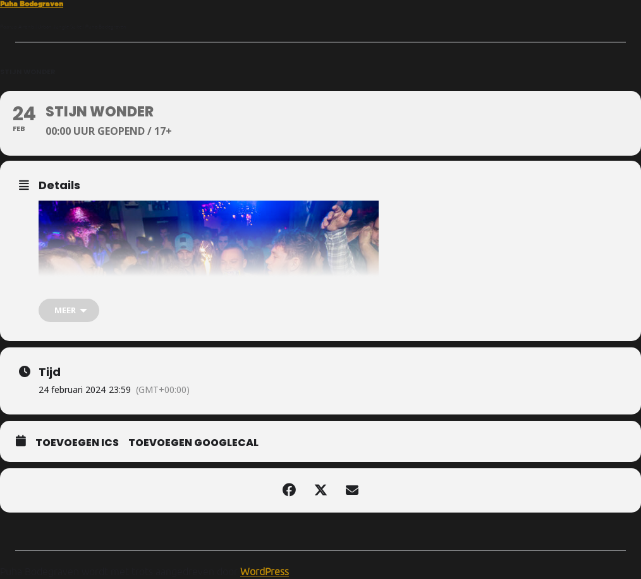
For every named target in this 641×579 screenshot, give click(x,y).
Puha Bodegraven (31, 4)
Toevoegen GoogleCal (193, 443)
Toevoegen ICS (77, 443)
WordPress (264, 571)
